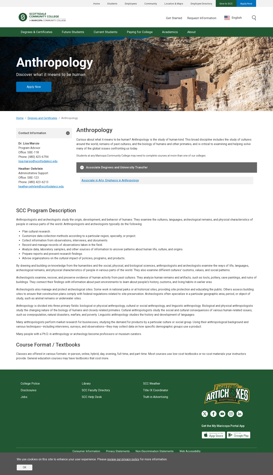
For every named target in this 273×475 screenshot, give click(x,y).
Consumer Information (86, 451)
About (191, 32)
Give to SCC (226, 3)
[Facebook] (213, 414)
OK (24, 467)
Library (86, 383)
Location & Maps (173, 3)
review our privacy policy (123, 459)
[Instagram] (231, 414)
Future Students (73, 32)
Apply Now (246, 3)
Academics (170, 32)
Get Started (174, 18)
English (233, 18)
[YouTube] (222, 414)
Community (150, 3)
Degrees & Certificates (36, 32)
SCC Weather (151, 383)
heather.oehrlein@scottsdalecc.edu (41, 186)
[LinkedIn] (239, 414)
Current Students (105, 32)
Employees (131, 3)
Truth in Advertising (155, 397)
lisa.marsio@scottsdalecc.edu (37, 161)
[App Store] (213, 434)
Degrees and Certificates (42, 118)
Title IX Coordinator (155, 390)
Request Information (201, 18)
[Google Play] (238, 434)
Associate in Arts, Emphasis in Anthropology (110, 180)
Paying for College (140, 32)
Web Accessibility (190, 451)
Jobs (24, 397)
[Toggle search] (254, 18)
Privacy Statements (118, 451)
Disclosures (28, 390)
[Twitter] (204, 414)
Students (112, 3)
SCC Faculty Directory (96, 390)
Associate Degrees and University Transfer (114, 167)
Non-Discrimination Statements (155, 451)
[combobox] (236, 17)
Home (96, 3)
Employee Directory (201, 3)
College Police (30, 383)
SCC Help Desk (92, 397)
